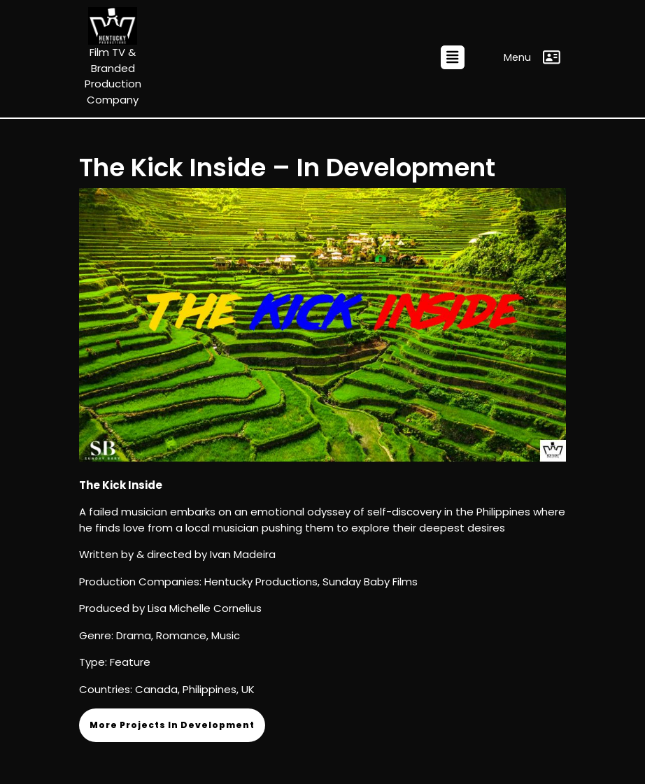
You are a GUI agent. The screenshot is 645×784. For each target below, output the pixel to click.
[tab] (453, 57)
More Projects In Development (172, 725)
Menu (532, 57)
